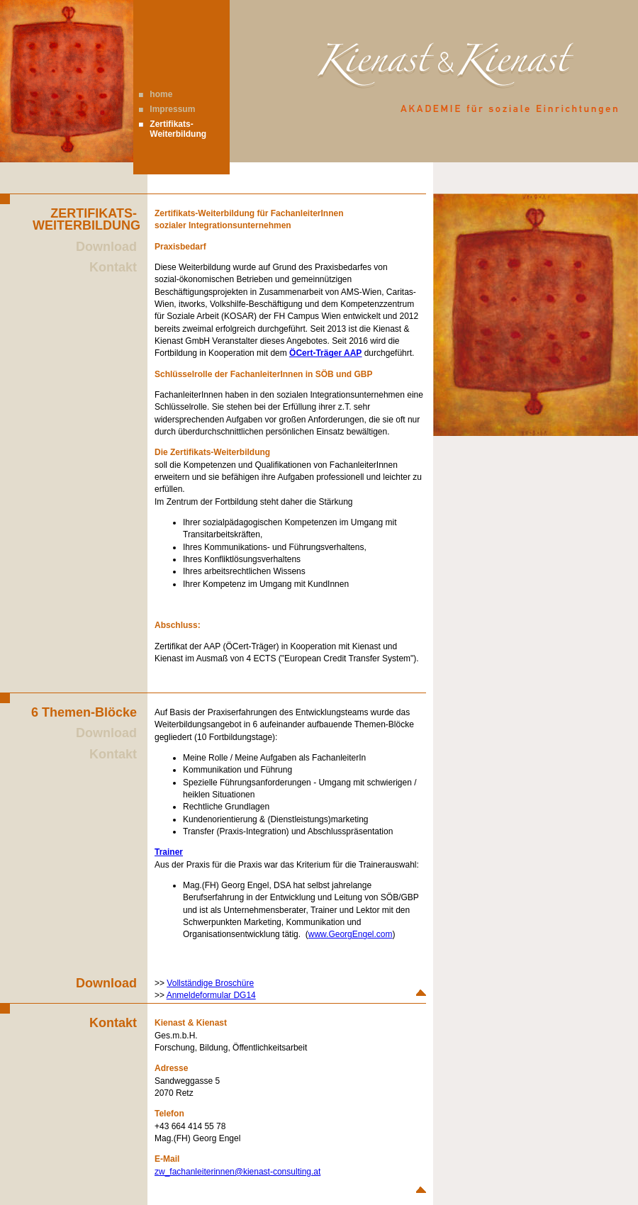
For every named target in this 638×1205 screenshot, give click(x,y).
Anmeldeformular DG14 (211, 995)
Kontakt (113, 267)
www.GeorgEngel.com (350, 934)
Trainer (169, 852)
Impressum (172, 109)
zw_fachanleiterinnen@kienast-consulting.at (237, 1172)
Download (106, 247)
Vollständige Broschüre (210, 983)
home (161, 94)
